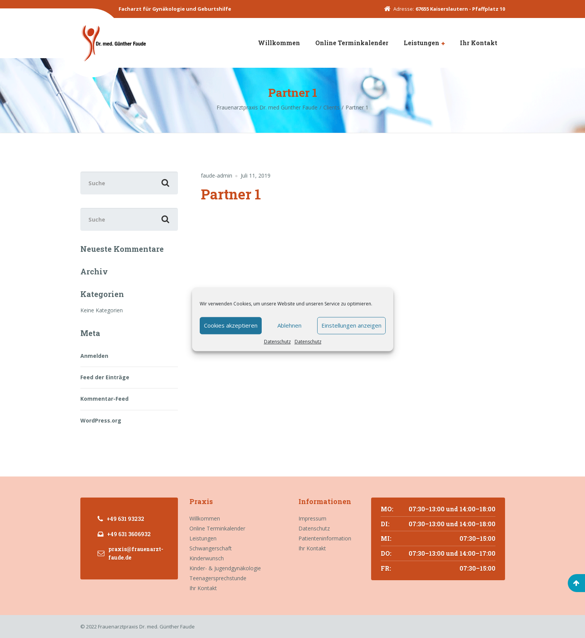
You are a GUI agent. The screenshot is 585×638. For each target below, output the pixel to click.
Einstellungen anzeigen (351, 325)
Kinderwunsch (206, 558)
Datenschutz (277, 341)
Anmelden (94, 355)
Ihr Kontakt (478, 43)
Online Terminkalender (351, 43)
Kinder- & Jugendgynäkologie (225, 568)
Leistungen (421, 43)
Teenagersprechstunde (217, 578)
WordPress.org (100, 420)
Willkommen (279, 43)
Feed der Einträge (104, 377)
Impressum (312, 518)
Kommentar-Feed (104, 398)
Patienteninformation (324, 538)
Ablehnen (289, 325)
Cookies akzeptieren (230, 325)
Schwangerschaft (210, 548)
